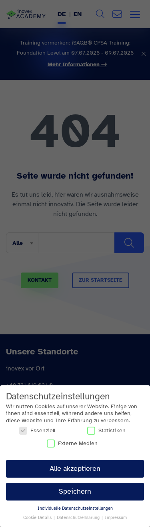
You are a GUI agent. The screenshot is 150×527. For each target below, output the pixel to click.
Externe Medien (72, 443)
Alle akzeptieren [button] (75, 468)
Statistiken (106, 430)
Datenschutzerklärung (79, 517)
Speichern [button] (75, 491)
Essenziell (37, 430)
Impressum (116, 517)
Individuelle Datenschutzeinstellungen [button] (75, 508)
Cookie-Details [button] (38, 517)
